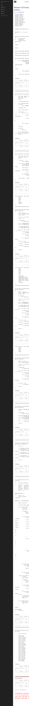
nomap (26, 602)
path (25, 164)
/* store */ (24, 576)
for (22, 113)
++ (15, 371)
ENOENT (27, 161)
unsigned (16, 29)
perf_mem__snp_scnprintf (22, 358)
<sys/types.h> (22, 18)
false (25, 97)
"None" (19, 348)
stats (19, 502)
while (19, 112)
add (18, 631)
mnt (24, 156)
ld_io (23, 646)
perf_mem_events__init (21, 154)
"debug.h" (21, 23)
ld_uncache (24, 645)
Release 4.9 (3, 9)
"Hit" (19, 350)
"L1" (19, 200)
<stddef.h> (21, 14)
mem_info (16, 210)
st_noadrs (24, 638)
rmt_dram (23, 658)
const (19, 156)
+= (23, 238)
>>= (17, 230)
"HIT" (19, 198)
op (20, 486)
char (19, 51)
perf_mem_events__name (22, 58)
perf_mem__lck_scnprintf (22, 406)
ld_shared (24, 644)
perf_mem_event (21, 36)
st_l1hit (23, 639)
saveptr (25, 96)
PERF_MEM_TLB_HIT (25, 227)
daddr (21, 485)
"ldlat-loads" (22, 38)
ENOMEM (27, 105)
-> (26, 175)
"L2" (19, 201)
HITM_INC (20, 493)
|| (27, 600)
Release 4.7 (3, 13)
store (26, 577)
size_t (19, 212)
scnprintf (24, 169)
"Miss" (19, 349)
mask (21, 409)
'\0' (23, 218)
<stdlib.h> (21, 15)
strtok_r (23, 109)
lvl (21, 487)
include (17, 14)
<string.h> (21, 16)
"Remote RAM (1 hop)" (22, 277)
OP (23, 507)
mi (18, 480)
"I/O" (19, 281)
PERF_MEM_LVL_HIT (25, 306)
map (26, 600)
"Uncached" (20, 282)
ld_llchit (24, 652)
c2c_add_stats (20, 630)
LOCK (25, 505)
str (28, 103)
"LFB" (19, 272)
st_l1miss (24, 640)
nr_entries (24, 502)
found (22, 97)
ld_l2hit (23, 651)
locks (23, 635)
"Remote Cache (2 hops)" (23, 280)
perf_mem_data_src (25, 482)
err (21, 490)
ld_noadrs (24, 648)
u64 (19, 213)
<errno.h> (21, 17)
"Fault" (20, 203)
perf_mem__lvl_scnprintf (22, 288)
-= (20, 217)
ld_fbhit (23, 649)
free (19, 126)
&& (25, 229)
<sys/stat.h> (21, 19)
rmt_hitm (23, 654)
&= (19, 227)
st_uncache (24, 637)
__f (23, 493)
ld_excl (23, 642)
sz (18, 217)
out (19, 218)
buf (22, 98)
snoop (21, 488)
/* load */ (24, 508)
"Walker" (20, 202)
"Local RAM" (20, 276)
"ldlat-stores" (22, 40)
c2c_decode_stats (20, 479)
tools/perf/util (21, 12)
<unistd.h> (21, 20)
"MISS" (19, 199)
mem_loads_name (23, 51)
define (16, 32)
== (21, 60)
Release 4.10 (3, 7)
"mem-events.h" (22, 22)
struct (16, 36)
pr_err (19, 132)
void (27, 154)
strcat (27, 234)
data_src (26, 486)
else (19, 417)
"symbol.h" (21, 24)
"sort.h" (20, 25)
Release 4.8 (3, 11)
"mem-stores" (17, 41)
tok (22, 96)
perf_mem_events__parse (22, 94)
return (23, 71)
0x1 (27, 231)
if (18, 60)
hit (21, 214)
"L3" (19, 275)
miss (23, 214)
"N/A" (19, 197)
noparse (26, 596)
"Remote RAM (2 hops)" (23, 278)
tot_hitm (23, 655)
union (19, 482)
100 (27, 51)
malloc (22, 103)
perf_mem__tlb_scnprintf (22, 209)
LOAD (26, 507)
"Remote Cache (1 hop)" (23, 279)
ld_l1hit (23, 650)
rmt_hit (23, 656)
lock (21, 489)
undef (16, 44)
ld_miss (23, 647)
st (27, 167)
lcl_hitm (23, 653)
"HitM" (19, 351)
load (26, 509)
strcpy (19, 107)
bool (19, 53)
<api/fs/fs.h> (22, 21)
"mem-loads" (20, 39)
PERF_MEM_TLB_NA (25, 213)
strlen (25, 103)
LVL (28, 516)
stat (26, 167)
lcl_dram (23, 657)
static (16, 51)
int (19, 29)
